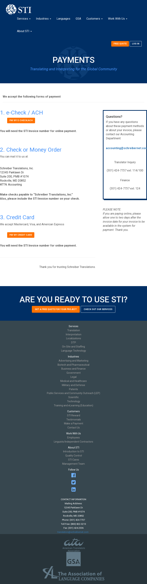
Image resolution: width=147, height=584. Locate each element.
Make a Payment (73, 423)
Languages (63, 18)
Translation (73, 330)
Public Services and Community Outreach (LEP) (73, 393)
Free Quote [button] (120, 43)
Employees (73, 437)
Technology (73, 401)
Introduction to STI (73, 451)
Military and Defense (73, 385)
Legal (73, 376)
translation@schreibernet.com (73, 532)
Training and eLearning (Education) (73, 405)
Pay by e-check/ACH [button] (21, 120)
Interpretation (73, 334)
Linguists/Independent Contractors (73, 441)
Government (74, 372)
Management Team (73, 463)
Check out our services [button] (98, 309)
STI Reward (73, 415)
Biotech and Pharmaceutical (73, 364)
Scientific (73, 397)
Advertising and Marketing (73, 360)
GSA (78, 18)
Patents (73, 389)
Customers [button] (94, 18)
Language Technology (73, 350)
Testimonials (73, 419)
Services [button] (24, 18)
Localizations (73, 338)
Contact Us (73, 427)
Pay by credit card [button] (20, 235)
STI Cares (73, 459)
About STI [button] (24, 31)
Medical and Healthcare (73, 381)
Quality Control (73, 455)
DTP (73, 342)
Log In (135, 43)
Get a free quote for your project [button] (56, 309)
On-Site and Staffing (73, 346)
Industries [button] (43, 18)
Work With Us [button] (117, 18)
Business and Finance (73, 368)
